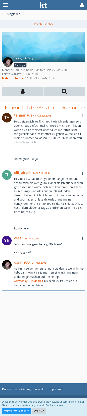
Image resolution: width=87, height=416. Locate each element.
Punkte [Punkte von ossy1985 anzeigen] (18, 78)
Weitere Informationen (16, 411)
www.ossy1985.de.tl (27, 281)
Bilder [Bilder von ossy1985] (5, 78)
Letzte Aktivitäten (42, 107)
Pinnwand (14, 107)
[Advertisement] (43, 336)
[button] (5, 5)
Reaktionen (72, 107)
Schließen (38, 411)
